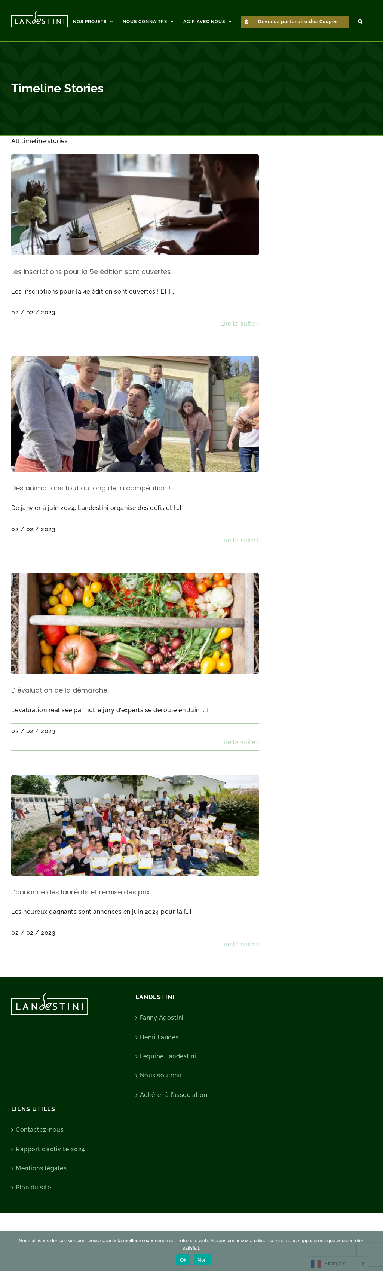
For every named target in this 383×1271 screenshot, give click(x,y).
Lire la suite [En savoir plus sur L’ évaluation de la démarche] (237, 777)
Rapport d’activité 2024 (50, 1184)
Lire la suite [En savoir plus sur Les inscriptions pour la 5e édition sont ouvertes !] (237, 358)
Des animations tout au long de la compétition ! (91, 522)
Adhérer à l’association (174, 1129)
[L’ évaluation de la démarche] (135, 658)
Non (202, 1260)
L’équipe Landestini (168, 1091)
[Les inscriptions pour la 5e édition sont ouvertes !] (135, 239)
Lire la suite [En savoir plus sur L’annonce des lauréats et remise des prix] (237, 979)
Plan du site (33, 1222)
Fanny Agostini (162, 1052)
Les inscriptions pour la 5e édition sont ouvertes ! (93, 306)
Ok (183, 1260)
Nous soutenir (161, 1110)
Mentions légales (41, 1203)
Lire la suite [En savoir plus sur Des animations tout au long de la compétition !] (237, 575)
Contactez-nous (40, 1164)
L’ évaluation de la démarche (59, 725)
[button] (360, 20)
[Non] (373, 1251)
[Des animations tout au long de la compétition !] (135, 449)
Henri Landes (159, 1072)
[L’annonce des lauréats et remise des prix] (135, 860)
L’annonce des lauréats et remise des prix (80, 926)
